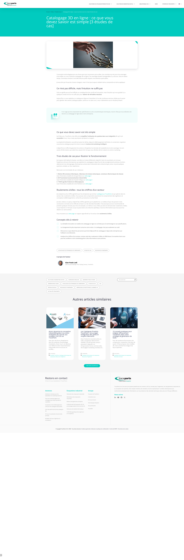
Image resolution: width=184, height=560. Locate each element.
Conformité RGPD (113, 429)
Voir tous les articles (92, 365)
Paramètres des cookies (123, 429)
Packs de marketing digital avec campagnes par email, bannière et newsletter (53, 400)
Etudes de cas (87, 250)
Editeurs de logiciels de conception (75, 401)
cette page (71, 213)
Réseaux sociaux (52, 287)
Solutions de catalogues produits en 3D (99, 4)
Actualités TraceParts (54, 291)
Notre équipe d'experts (93, 402)
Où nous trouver (92, 400)
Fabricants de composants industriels (75, 394)
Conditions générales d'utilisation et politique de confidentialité (95, 429)
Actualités (90, 408)
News (156, 4)
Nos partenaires (92, 405)
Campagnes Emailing (73, 279)
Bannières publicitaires (89, 279)
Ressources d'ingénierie (101, 250)
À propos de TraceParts (168, 4)
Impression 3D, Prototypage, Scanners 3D (87, 287)
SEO (100, 283)
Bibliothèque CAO (144, 4)
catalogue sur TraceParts (104, 194)
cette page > (88, 176)
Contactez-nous (92, 397)
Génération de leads (53, 283)
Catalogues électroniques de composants (69, 250)
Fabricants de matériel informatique (75, 409)
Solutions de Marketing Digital (125, 4)
